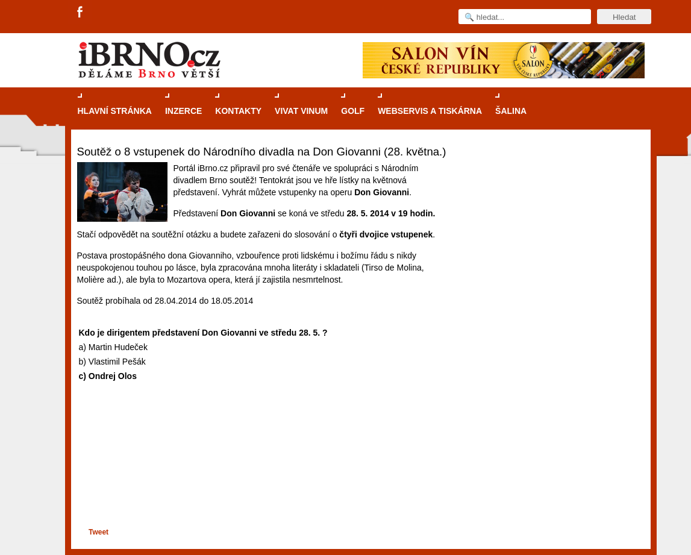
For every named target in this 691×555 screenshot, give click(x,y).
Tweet (98, 532)
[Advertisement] (262, 479)
